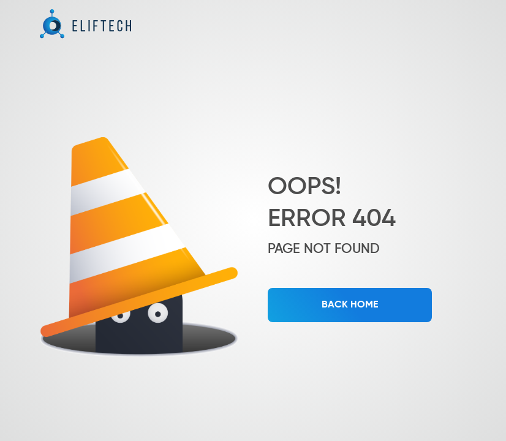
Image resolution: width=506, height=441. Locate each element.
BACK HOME (350, 305)
